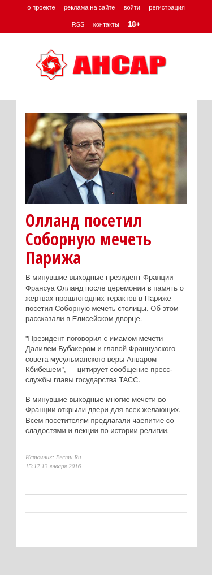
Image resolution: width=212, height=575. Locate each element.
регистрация (167, 7)
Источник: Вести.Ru (53, 456)
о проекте (41, 7)
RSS (78, 24)
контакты (106, 24)
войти (132, 7)
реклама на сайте (89, 7)
